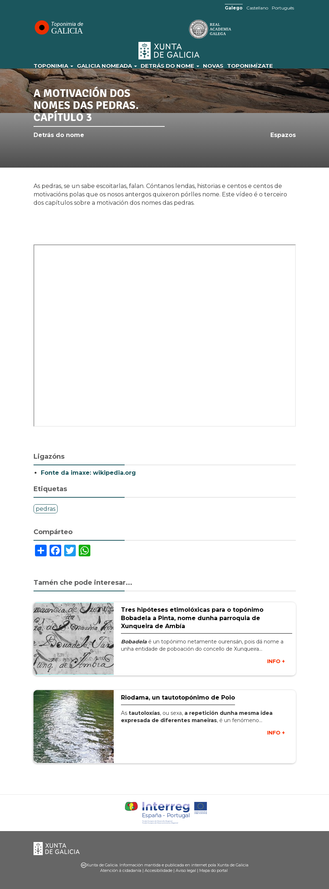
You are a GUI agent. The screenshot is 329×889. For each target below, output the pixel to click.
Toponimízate (250, 65)
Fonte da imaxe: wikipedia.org (88, 472)
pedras (45, 508)
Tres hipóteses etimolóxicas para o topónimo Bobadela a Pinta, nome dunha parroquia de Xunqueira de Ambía (192, 618)
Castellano (257, 8)
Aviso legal (186, 870)
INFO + (276, 661)
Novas (213, 65)
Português (283, 8)
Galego (234, 8)
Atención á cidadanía (120, 870)
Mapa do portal (213, 870)
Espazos (283, 135)
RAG (187, 29)
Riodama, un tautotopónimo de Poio (178, 697)
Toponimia (53, 65)
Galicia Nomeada (107, 65)
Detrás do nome (170, 65)
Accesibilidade (158, 870)
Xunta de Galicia (169, 50)
